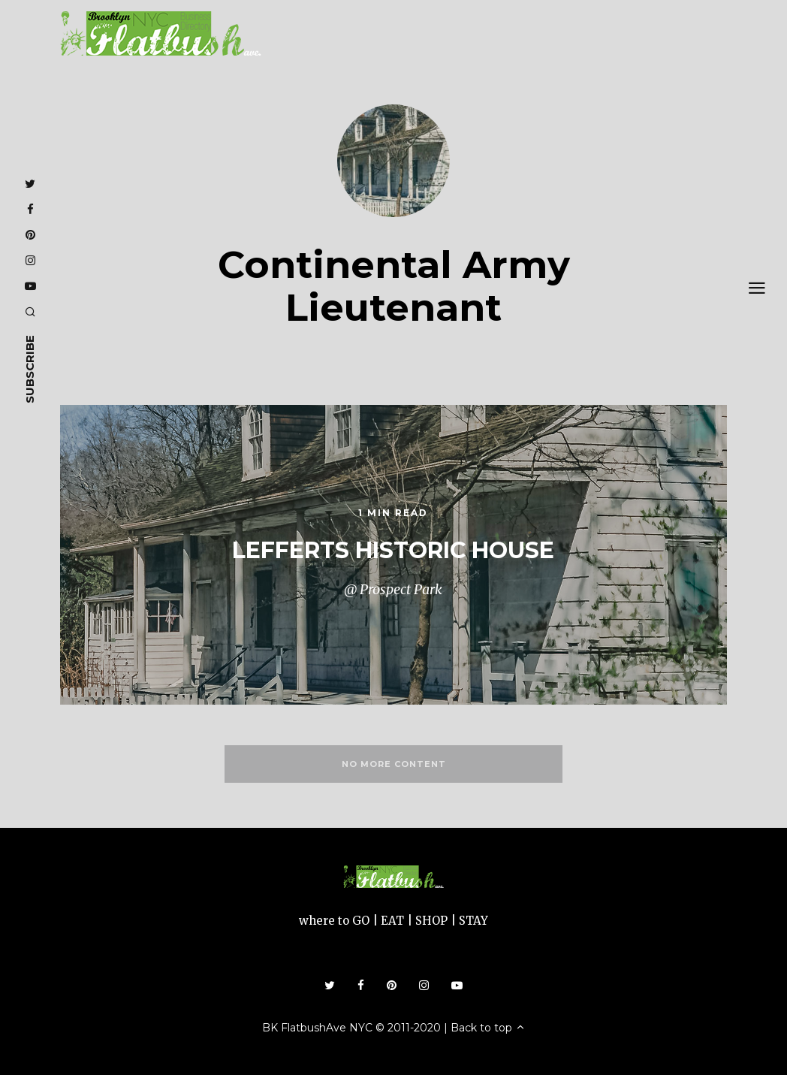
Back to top (488, 1027)
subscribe (30, 369)
